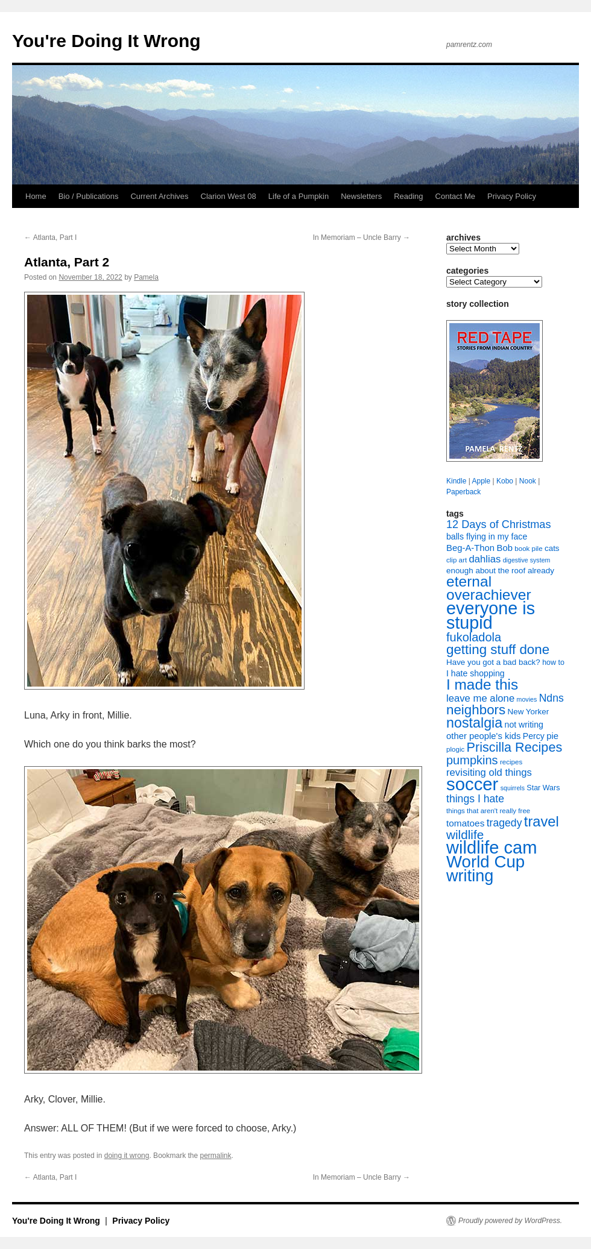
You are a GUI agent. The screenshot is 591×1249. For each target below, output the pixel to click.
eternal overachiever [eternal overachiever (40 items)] (488, 588)
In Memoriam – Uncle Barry (361, 237)
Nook (527, 481)
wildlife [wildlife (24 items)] (465, 835)
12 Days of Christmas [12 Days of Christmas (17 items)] (498, 524)
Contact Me (455, 196)
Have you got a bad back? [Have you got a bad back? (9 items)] (493, 662)
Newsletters (361, 196)
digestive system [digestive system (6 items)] (527, 560)
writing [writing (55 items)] (469, 875)
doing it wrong (127, 1155)
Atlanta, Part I (50, 237)
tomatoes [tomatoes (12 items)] (465, 823)
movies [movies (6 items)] (527, 699)
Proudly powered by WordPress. (510, 1220)
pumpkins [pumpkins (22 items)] (472, 760)
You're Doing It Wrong (106, 41)
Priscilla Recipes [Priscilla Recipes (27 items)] (515, 747)
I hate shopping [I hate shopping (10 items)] (475, 673)
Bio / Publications (88, 196)
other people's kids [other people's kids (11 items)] (483, 736)
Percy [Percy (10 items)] (534, 736)
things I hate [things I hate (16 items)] (475, 799)
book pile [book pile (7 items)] (528, 548)
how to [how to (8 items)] (553, 662)
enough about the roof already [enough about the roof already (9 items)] (500, 570)
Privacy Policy (511, 196)
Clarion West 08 (228, 196)
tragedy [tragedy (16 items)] (504, 823)
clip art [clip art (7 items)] (456, 560)
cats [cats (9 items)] (552, 548)
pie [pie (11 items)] (552, 736)
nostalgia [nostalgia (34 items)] (474, 723)
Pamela (146, 277)
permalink (216, 1155)
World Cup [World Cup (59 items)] (485, 861)
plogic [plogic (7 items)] (455, 749)
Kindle (456, 481)
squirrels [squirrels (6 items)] (513, 787)
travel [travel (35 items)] (541, 821)
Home (35, 196)
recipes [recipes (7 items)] (511, 762)
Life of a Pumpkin (298, 196)
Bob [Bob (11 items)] (504, 548)
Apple (481, 481)
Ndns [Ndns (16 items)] (551, 698)
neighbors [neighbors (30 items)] (475, 709)
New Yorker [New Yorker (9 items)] (528, 711)
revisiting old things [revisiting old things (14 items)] (489, 772)
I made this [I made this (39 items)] (482, 684)
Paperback (463, 492)
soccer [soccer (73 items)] (472, 784)
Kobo (504, 481)
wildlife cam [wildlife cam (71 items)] (491, 847)
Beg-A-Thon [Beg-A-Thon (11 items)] (470, 548)
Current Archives (159, 196)
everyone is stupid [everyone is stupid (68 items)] (490, 615)
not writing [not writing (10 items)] (524, 724)
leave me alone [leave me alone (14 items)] (480, 698)
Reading (408, 196)
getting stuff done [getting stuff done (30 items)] (497, 649)
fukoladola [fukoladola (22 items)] (473, 637)
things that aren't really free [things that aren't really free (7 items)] (488, 810)
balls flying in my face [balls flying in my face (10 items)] (486, 536)
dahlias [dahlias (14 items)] (485, 559)
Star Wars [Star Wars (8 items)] (543, 788)
